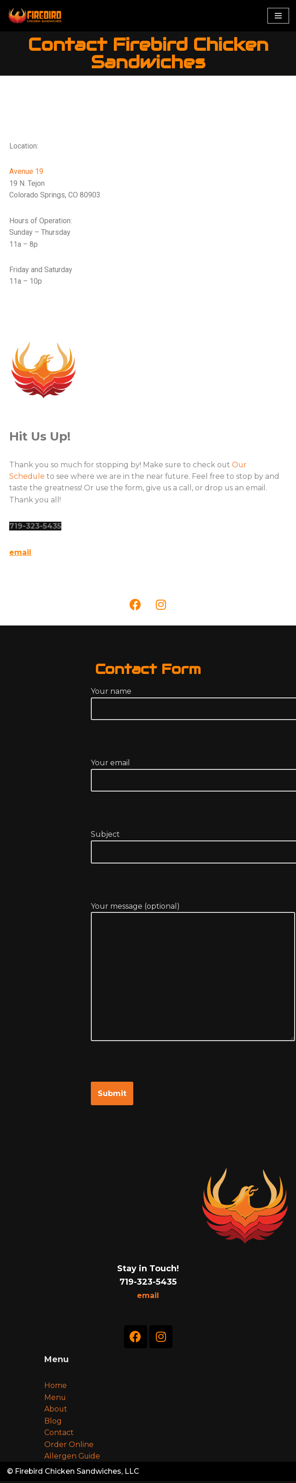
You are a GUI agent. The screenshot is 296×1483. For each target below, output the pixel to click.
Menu (55, 1398)
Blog (53, 1422)
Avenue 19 (26, 171)
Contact (59, 1434)
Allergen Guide (72, 1457)
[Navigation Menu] (278, 16)
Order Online (69, 1445)
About (56, 1410)
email (20, 553)
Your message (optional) (193, 983)
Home (55, 1386)
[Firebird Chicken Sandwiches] (34, 15)
